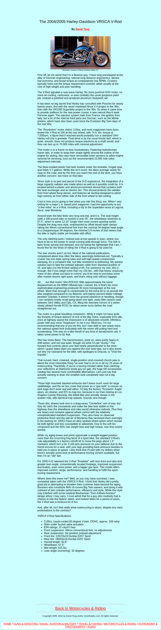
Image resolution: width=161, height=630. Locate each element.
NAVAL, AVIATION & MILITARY (58, 624)
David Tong (83, 29)
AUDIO (91, 626)
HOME (7, 624)
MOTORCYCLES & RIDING (120, 624)
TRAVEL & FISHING (90, 624)
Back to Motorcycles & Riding (80, 608)
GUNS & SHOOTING (25, 624)
